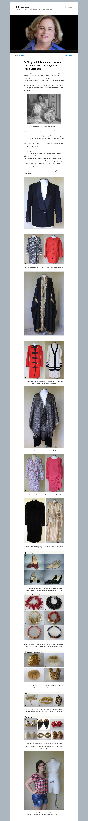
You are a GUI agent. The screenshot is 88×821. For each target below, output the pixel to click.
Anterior (66, 55)
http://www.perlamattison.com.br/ (55, 817)
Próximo (71, 55)
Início (16, 51)
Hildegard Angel (23, 7)
